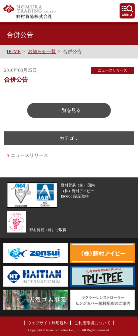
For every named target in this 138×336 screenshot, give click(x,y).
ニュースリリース (29, 155)
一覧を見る (69, 110)
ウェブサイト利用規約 (47, 323)
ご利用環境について (92, 323)
